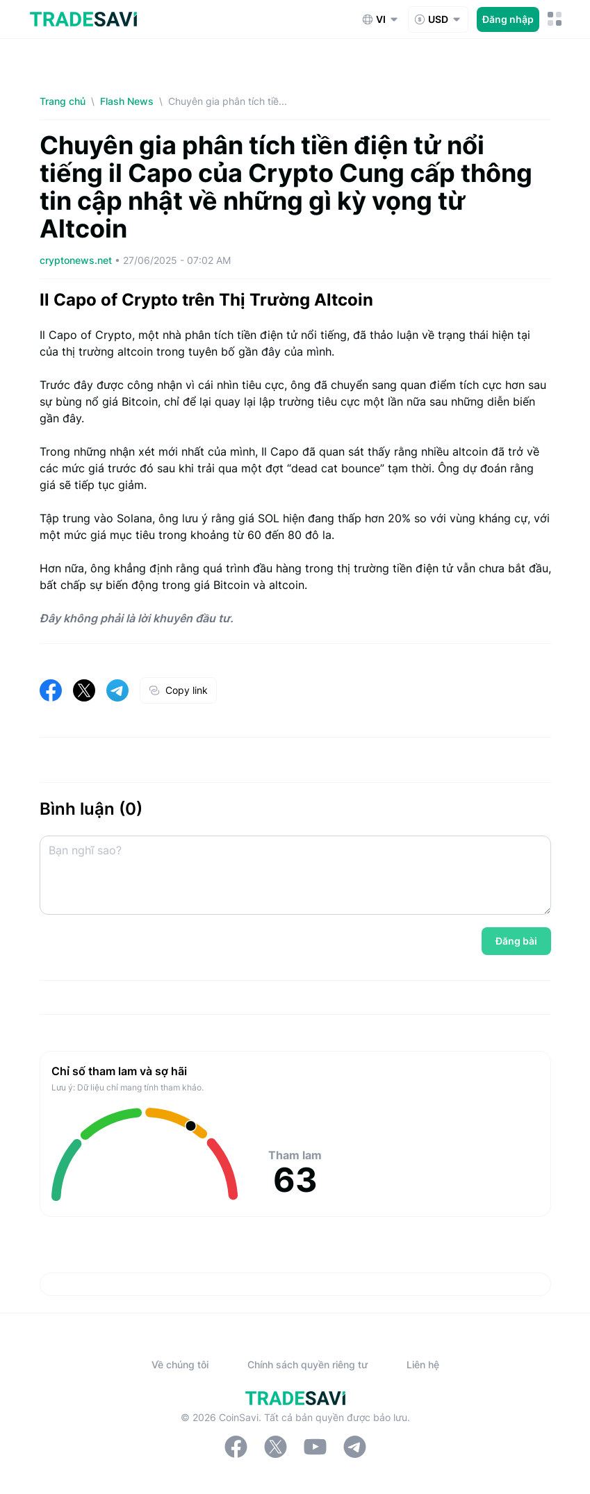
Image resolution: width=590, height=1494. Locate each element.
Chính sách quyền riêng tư (307, 1364)
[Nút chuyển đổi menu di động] (555, 19)
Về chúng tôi (179, 1364)
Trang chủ (62, 101)
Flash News (127, 101)
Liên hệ (423, 1364)
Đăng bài (516, 941)
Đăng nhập (508, 19)
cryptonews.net (77, 260)
